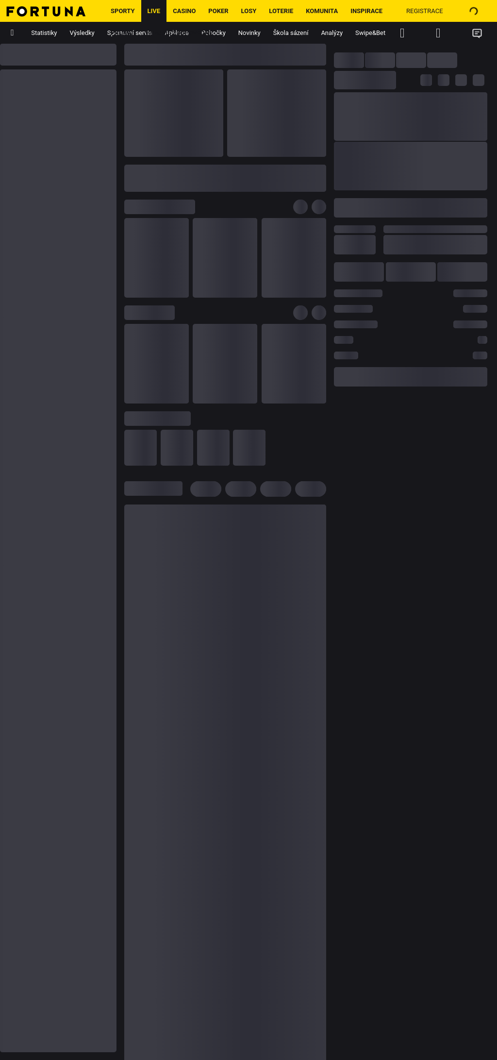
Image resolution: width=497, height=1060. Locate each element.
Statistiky (44, 32)
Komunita (322, 11)
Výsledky (82, 32)
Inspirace (366, 11)
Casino (184, 11)
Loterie (281, 11)
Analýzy (332, 32)
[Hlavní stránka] (52, 11)
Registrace (424, 11)
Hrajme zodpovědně (179, 32)
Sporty (123, 11)
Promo (122, 32)
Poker (218, 11)
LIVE (154, 11)
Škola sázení (291, 32)
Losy (249, 11)
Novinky (249, 32)
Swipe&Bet (370, 32)
